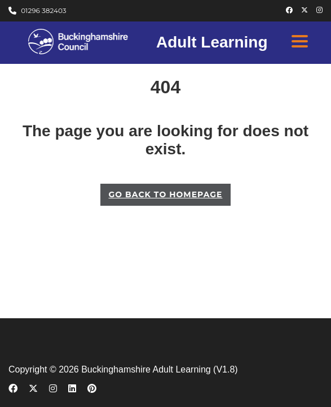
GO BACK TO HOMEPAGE (166, 194)
